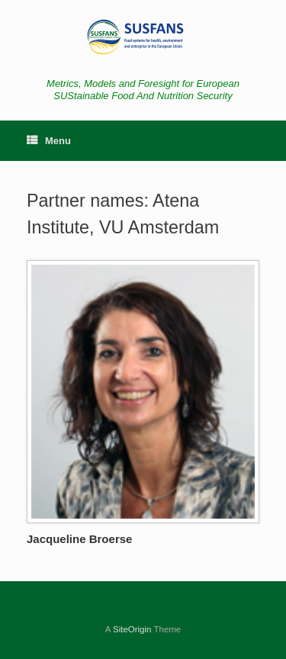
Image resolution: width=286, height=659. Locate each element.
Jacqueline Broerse (79, 538)
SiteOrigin (132, 629)
